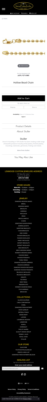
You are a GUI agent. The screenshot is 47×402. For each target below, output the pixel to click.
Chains (5, 18)
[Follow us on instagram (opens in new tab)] (25, 374)
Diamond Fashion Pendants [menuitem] (23, 270)
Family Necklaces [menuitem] (23, 240)
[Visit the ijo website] (27, 383)
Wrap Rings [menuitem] (23, 282)
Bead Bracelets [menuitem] (23, 248)
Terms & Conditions (33, 389)
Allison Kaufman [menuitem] (23, 300)
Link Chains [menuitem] (23, 233)
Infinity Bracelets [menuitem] (23, 243)
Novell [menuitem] (23, 324)
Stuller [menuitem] (23, 339)
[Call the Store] (23, 178)
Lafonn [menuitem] (23, 317)
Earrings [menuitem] (23, 211)
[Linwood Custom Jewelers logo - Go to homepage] (23, 6)
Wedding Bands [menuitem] (23, 206)
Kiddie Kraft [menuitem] (23, 315)
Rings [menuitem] (23, 216)
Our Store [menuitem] (23, 347)
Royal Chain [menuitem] (23, 337)
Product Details (23, 126)
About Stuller (23, 131)
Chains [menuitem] (23, 221)
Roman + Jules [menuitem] (23, 334)
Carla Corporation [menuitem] (23, 302)
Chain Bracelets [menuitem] (23, 231)
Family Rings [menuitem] (23, 260)
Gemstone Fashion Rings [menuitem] (23, 223)
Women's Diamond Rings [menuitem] (23, 287)
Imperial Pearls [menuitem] (23, 312)
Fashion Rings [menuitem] (23, 255)
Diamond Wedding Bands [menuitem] (23, 201)
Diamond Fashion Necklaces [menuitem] (23, 267)
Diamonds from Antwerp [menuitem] (23, 307)
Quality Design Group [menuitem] (23, 332)
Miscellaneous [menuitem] (23, 218)
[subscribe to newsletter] (42, 368)
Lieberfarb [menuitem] (23, 322)
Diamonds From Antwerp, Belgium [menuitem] (23, 355)
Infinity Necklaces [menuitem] (23, 245)
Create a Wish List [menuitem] (24, 352)
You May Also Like (23, 157)
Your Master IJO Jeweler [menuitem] (24, 350)
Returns (34, 107)
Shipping (12, 107)
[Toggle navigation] (3, 9)
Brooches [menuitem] (23, 292)
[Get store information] (23, 180)
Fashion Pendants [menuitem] (23, 257)
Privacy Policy (22, 389)
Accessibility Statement (23, 393)
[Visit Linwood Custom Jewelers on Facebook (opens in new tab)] (22, 374)
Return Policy (12, 389)
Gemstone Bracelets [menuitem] (23, 228)
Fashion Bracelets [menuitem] (23, 235)
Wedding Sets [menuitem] (23, 284)
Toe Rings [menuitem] (23, 279)
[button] (14, 13)
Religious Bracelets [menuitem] (23, 275)
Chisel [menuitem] (23, 305)
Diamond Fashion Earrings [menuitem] (23, 262)
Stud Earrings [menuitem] (23, 289)
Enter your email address (23, 365)
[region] (23, 47)
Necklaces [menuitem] (23, 213)
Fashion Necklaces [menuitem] (23, 238)
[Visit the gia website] (20, 383)
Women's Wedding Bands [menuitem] (23, 253)
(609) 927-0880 (23, 75)
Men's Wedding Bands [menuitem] (23, 250)
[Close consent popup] (38, 398)
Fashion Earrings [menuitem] (23, 265)
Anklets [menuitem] (23, 277)
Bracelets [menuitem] (23, 209)
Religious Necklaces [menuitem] (23, 272)
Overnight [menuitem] (23, 327)
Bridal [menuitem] (23, 204)
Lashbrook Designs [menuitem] (23, 319)
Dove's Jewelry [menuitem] (23, 310)
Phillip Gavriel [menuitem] (23, 329)
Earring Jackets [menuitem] (23, 226)
